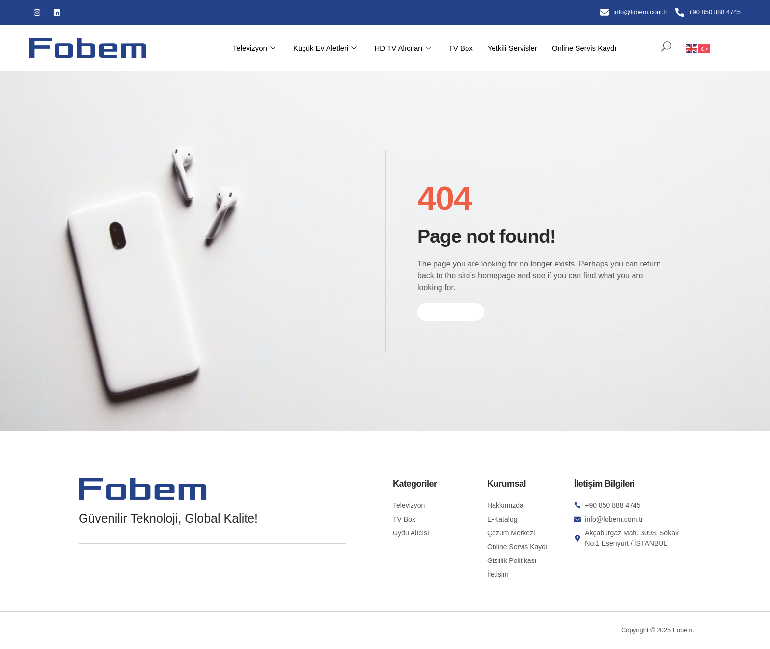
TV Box (461, 48)
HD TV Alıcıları (402, 48)
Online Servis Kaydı (584, 48)
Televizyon (254, 48)
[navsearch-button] (661, 48)
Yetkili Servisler (512, 48)
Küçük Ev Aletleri (325, 48)
